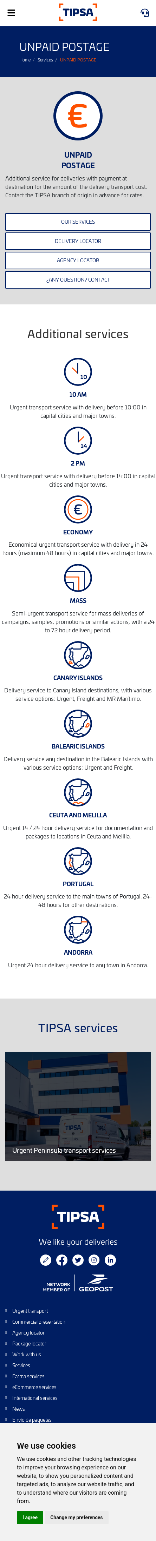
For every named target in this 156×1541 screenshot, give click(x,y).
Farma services (28, 1376)
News (18, 1408)
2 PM (78, 463)
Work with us (26, 1354)
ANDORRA (78, 952)
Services (45, 59)
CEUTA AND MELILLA (78, 815)
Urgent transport (30, 1311)
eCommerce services (34, 1387)
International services (35, 1398)
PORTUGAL (78, 884)
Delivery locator (78, 241)
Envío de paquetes (32, 1419)
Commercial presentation (38, 1321)
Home (25, 59)
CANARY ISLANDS (78, 677)
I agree (30, 1517)
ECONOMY (78, 532)
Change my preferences (76, 1517)
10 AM (78, 394)
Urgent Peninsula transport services (78, 1106)
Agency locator (78, 260)
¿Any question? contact (78, 279)
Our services (78, 221)
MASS (78, 600)
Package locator (29, 1343)
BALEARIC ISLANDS (78, 746)
